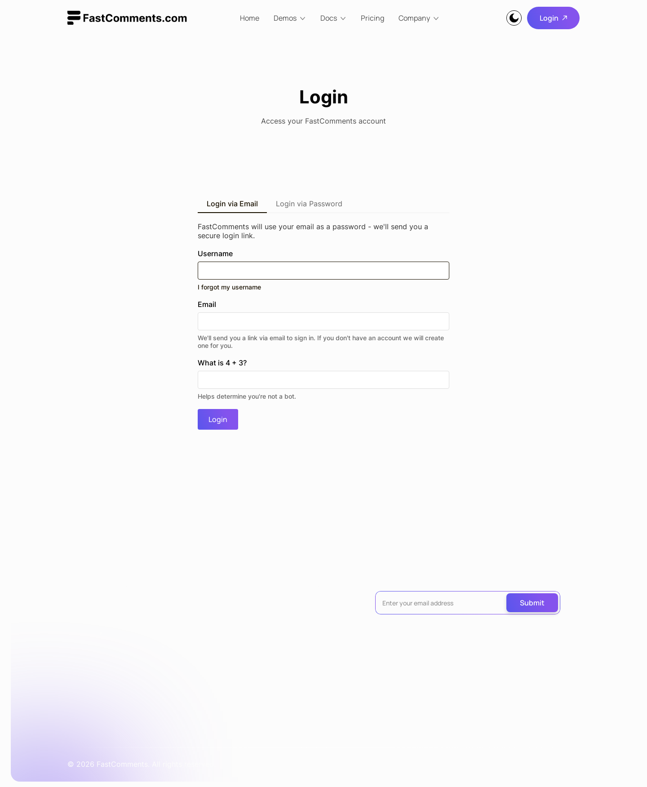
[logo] (127, 18)
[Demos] (290, 18)
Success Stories (284, 696)
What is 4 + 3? (323, 379)
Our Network (279, 615)
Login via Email (232, 203)
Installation (179, 583)
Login (553, 18)
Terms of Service (286, 712)
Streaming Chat (93, 599)
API (166, 648)
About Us (273, 599)
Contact (271, 648)
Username (323, 270)
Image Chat (86, 615)
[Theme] (514, 18)
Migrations (179, 631)
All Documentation (192, 615)
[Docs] (333, 18)
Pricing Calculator (287, 664)
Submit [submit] (532, 603)
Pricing (372, 18)
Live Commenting (97, 583)
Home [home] (249, 18)
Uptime (269, 729)
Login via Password (309, 203)
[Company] (419, 18)
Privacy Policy (281, 680)
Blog (265, 631)
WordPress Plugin (190, 599)
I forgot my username (229, 287)
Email (323, 324)
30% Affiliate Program (294, 583)
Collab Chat (87, 631)
